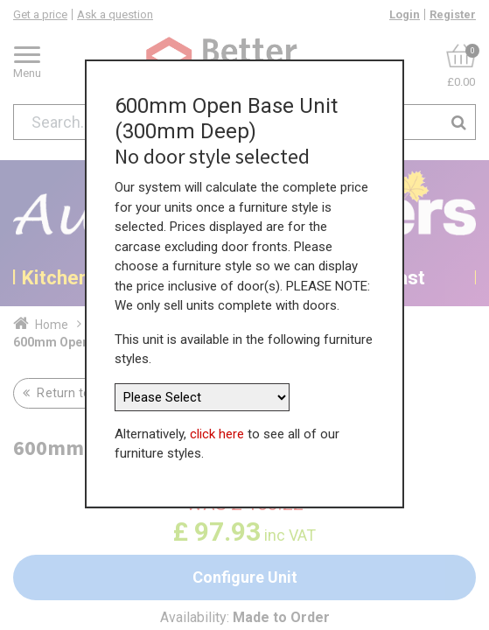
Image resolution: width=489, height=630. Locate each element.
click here (217, 430)
